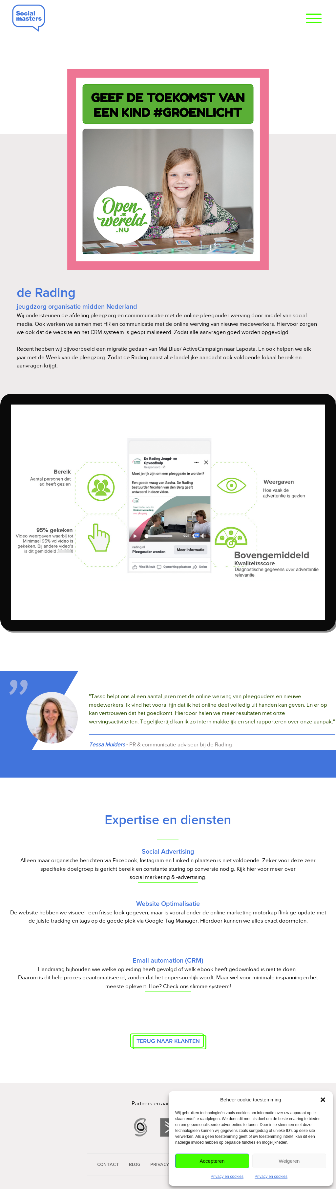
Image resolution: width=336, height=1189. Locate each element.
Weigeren (289, 1161)
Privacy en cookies (227, 1176)
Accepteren (212, 1161)
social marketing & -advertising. (168, 877)
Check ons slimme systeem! (197, 986)
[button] (323, 1099)
